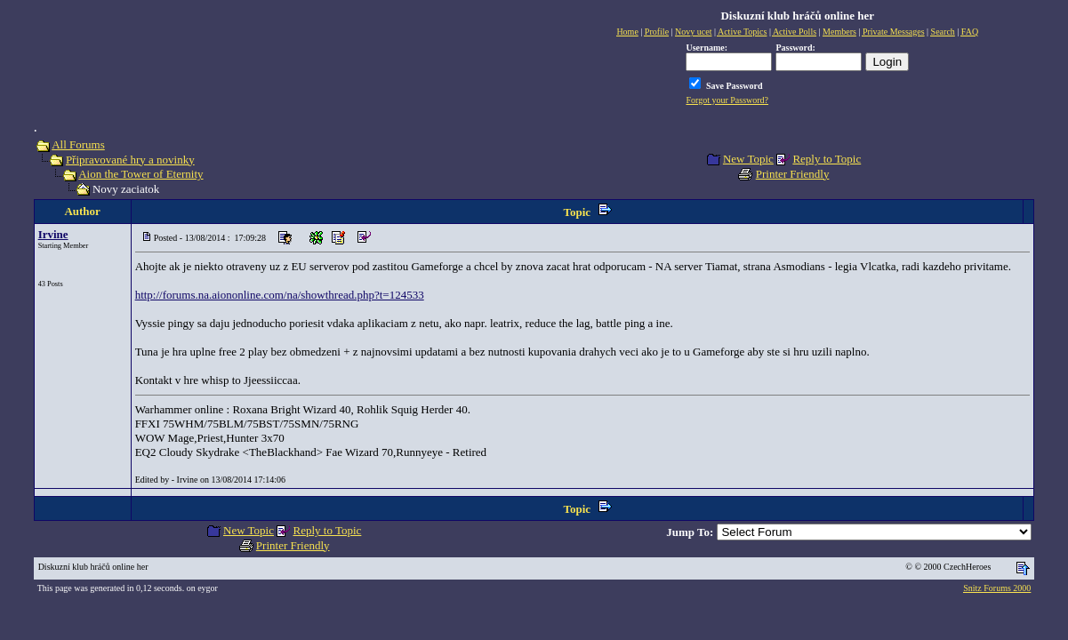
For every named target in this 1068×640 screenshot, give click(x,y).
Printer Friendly (793, 173)
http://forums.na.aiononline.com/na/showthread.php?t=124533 (279, 294)
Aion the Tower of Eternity (140, 173)
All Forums (78, 144)
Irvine (53, 234)
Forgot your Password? (727, 100)
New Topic (748, 158)
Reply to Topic (826, 158)
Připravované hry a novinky (130, 159)
